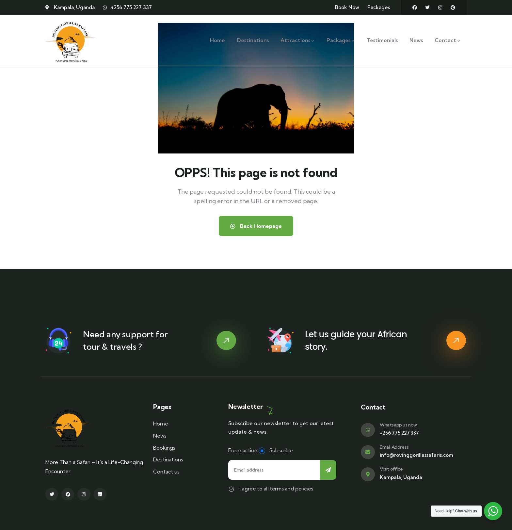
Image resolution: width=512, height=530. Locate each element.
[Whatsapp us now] (368, 430)
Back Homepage (256, 226)
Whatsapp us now (398, 425)
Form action (242, 450)
